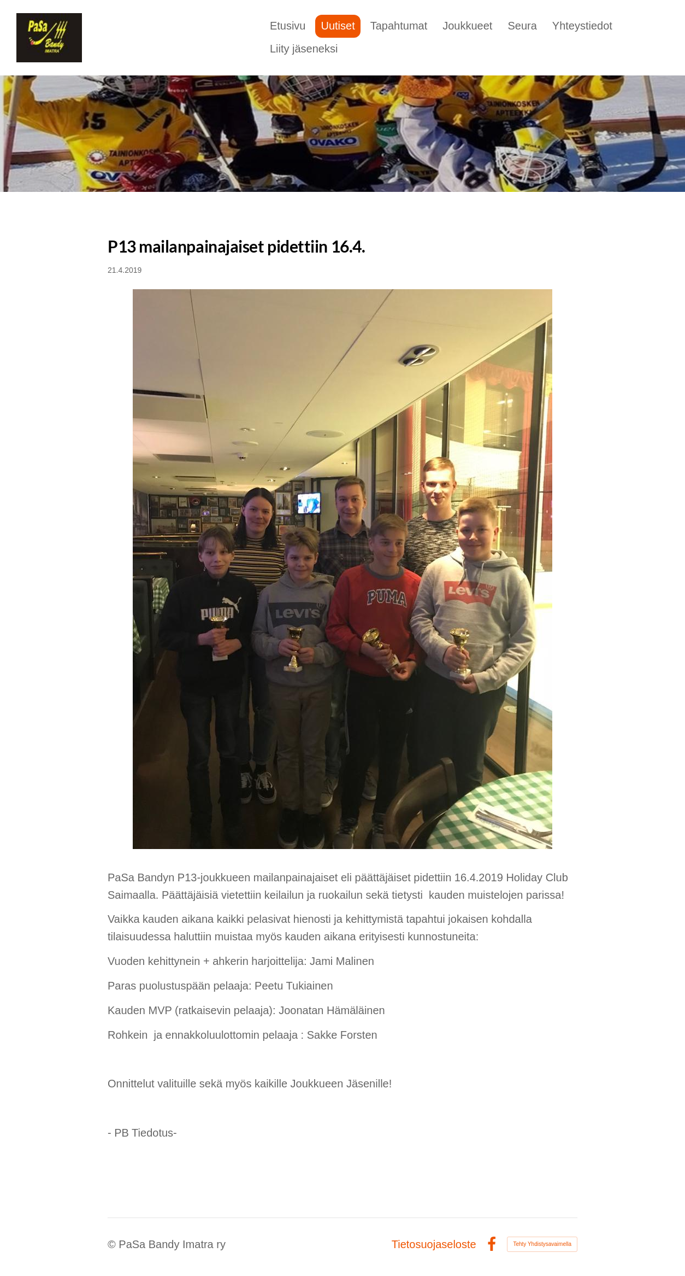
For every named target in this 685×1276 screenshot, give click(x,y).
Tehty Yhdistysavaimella (542, 1244)
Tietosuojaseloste (434, 1244)
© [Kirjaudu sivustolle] (113, 1244)
